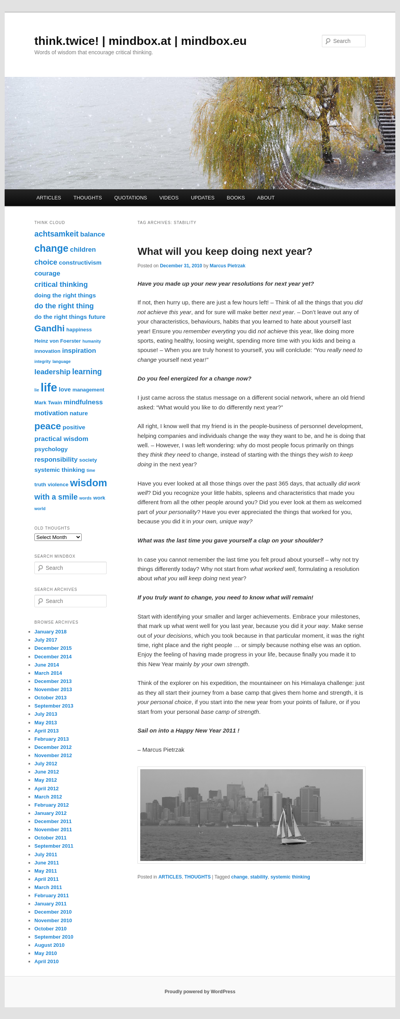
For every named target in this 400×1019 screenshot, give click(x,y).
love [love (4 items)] (65, 389)
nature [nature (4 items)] (79, 413)
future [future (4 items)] (97, 316)
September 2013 (53, 706)
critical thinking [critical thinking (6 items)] (61, 284)
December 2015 (52, 648)
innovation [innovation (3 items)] (47, 351)
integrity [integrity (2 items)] (42, 361)
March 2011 (48, 887)
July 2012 (45, 763)
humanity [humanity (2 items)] (91, 341)
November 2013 (53, 689)
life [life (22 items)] (49, 387)
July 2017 (45, 640)
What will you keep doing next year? (225, 251)
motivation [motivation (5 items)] (51, 413)
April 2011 (46, 879)
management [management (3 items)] (88, 390)
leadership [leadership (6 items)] (52, 372)
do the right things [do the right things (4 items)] (60, 316)
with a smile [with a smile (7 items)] (56, 497)
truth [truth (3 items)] (40, 484)
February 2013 (51, 739)
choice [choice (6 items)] (45, 262)
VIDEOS (169, 198)
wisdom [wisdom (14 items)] (88, 482)
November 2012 (53, 755)
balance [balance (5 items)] (92, 234)
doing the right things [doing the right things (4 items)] (65, 295)
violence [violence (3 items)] (58, 484)
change (239, 877)
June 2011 (46, 863)
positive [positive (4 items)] (73, 427)
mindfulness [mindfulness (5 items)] (83, 402)
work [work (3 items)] (99, 498)
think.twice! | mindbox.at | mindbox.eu (140, 40)
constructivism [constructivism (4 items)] (80, 262)
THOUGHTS (87, 198)
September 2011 (53, 846)
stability (259, 877)
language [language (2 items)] (61, 361)
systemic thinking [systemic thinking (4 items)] (59, 469)
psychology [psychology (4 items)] (51, 449)
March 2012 (48, 797)
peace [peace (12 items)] (47, 426)
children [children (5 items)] (83, 249)
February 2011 (51, 895)
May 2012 (45, 780)
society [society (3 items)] (88, 460)
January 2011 (50, 904)
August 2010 (49, 945)
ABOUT (266, 198)
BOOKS (236, 198)
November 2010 (53, 920)
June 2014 (46, 665)
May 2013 (45, 723)
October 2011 (50, 838)
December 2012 (52, 747)
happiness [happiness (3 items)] (79, 330)
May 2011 (45, 871)
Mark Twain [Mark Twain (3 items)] (48, 402)
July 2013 (45, 714)
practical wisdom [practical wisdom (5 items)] (61, 439)
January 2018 (50, 632)
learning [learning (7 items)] (87, 371)
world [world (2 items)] (39, 508)
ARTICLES (48, 198)
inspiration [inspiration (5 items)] (79, 350)
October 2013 (50, 698)
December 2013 (52, 681)
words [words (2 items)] (85, 498)
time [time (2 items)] (91, 470)
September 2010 (53, 937)
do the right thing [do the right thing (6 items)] (64, 306)
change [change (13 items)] (51, 248)
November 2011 (53, 829)
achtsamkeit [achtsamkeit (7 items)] (56, 233)
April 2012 (46, 788)
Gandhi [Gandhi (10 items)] (49, 328)
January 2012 (50, 813)
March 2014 (48, 673)
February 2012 (51, 805)
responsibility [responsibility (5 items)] (56, 459)
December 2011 (52, 821)
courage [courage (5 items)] (47, 273)
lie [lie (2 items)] (36, 390)
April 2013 (46, 731)
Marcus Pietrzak (227, 266)
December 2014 (52, 657)
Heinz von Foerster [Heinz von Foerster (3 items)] (57, 341)
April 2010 (46, 961)
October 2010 (50, 929)
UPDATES (202, 198)
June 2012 (46, 772)
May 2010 (45, 953)
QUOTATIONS (130, 198)
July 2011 (45, 854)
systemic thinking (290, 877)
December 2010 (52, 912)
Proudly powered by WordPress (199, 991)
